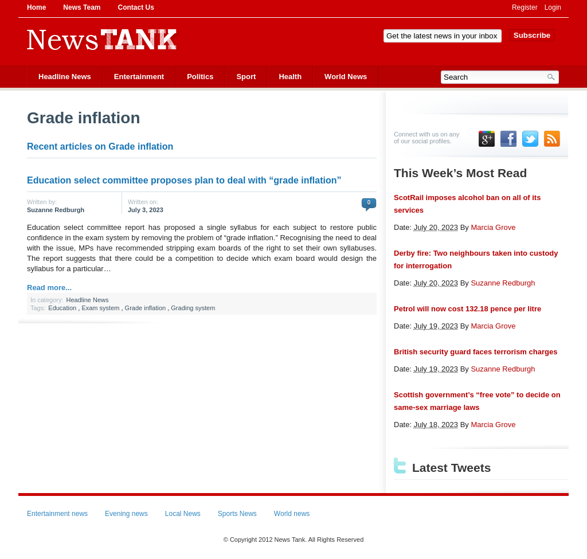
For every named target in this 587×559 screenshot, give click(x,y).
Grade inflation (145, 307)
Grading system (193, 307)
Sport (246, 76)
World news (292, 514)
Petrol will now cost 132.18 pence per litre (467, 308)
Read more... (49, 287)
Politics (200, 76)
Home (36, 7)
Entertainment (139, 76)
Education (62, 307)
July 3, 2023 (145, 209)
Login (553, 7)
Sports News (237, 514)
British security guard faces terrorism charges (475, 351)
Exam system (100, 307)
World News (345, 76)
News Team (81, 7)
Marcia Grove (493, 227)
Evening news (126, 514)
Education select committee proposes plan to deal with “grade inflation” (184, 180)
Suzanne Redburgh (55, 209)
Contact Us (136, 7)
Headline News (64, 76)
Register (525, 7)
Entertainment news (57, 514)
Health (290, 76)
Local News (183, 514)
